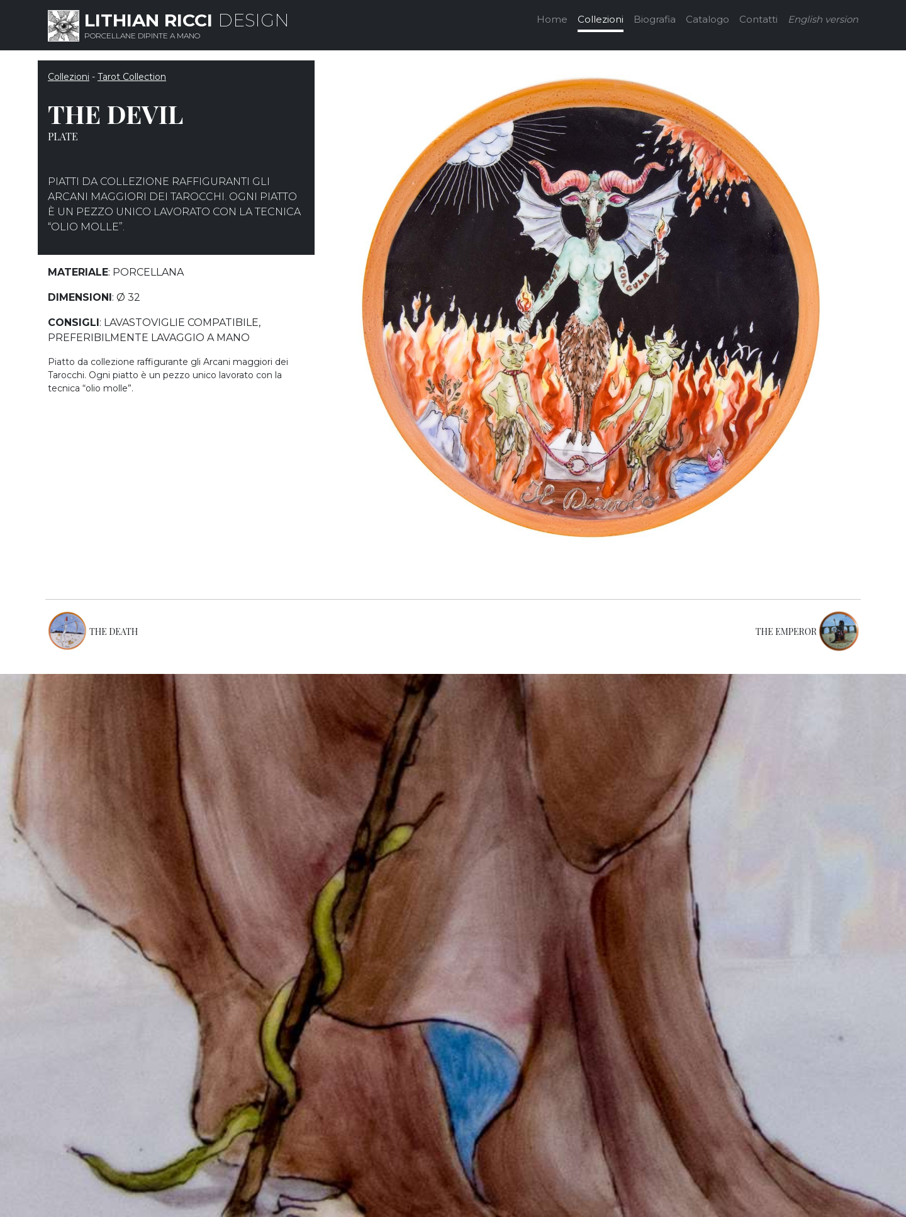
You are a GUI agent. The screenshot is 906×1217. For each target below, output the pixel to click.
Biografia (655, 19)
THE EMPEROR (786, 631)
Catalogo (707, 19)
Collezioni (601, 19)
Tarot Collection (132, 76)
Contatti (758, 19)
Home (552, 19)
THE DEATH (113, 631)
